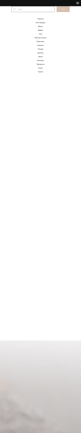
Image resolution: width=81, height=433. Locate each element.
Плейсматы (40, 41)
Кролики (41, 53)
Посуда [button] (40, 49)
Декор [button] (40, 26)
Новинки (40, 19)
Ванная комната (40, 38)
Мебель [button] (40, 30)
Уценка (40, 72)
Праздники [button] (40, 64)
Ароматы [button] (40, 45)
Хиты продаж (40, 22)
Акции (40, 68)
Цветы (40, 56)
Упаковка (40, 60)
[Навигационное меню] (77, 3)
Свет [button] (40, 34)
